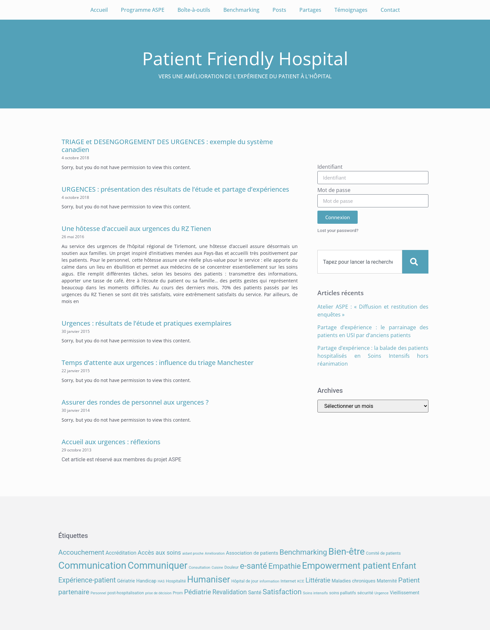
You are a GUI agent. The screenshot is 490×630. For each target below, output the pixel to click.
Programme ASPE (142, 9)
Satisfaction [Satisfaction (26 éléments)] (282, 591)
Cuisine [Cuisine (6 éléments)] (217, 567)
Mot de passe (333, 190)
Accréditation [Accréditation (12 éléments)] (120, 553)
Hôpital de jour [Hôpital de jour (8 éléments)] (244, 581)
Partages (310, 9)
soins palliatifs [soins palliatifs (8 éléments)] (342, 592)
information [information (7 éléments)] (269, 581)
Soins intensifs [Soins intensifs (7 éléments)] (315, 593)
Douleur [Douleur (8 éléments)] (231, 567)
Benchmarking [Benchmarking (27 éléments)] (303, 552)
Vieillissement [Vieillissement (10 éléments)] (404, 593)
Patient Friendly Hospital (245, 58)
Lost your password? (337, 230)
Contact (390, 9)
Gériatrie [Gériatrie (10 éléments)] (126, 581)
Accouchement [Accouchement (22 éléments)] (81, 552)
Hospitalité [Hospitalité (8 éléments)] (176, 581)
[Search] (415, 262)
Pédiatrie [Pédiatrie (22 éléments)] (197, 592)
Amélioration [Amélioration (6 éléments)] (214, 553)
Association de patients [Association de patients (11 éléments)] (252, 553)
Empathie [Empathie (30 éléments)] (284, 566)
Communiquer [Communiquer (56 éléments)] (158, 565)
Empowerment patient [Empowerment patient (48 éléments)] (346, 565)
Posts (279, 9)
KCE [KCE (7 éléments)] (300, 581)
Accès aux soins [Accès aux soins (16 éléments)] (159, 552)
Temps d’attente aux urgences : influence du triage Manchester (158, 362)
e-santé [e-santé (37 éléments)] (253, 566)
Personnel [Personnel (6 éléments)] (98, 593)
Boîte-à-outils (194, 9)
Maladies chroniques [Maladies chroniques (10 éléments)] (353, 581)
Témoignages (351, 9)
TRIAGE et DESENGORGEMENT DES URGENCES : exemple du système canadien (167, 145)
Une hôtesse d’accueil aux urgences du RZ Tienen (136, 228)
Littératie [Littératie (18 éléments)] (318, 580)
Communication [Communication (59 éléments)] (92, 565)
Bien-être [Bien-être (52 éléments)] (347, 551)
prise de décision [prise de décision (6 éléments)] (158, 593)
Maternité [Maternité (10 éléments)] (387, 581)
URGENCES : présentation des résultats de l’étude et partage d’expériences (175, 189)
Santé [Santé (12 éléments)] (254, 592)
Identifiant (330, 167)
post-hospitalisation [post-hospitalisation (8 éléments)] (125, 592)
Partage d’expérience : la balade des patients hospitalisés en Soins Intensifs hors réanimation (372, 355)
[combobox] (359, 262)
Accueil (99, 9)
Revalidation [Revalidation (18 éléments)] (229, 592)
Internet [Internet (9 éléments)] (288, 580)
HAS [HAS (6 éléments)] (161, 581)
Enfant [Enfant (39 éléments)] (404, 566)
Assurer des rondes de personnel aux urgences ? (135, 402)
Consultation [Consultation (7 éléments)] (199, 567)
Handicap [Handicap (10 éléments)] (146, 581)
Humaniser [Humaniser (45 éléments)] (208, 579)
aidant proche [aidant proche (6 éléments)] (192, 553)
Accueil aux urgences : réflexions (111, 441)
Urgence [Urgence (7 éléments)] (381, 593)
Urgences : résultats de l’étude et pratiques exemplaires (147, 323)
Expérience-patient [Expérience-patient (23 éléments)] (87, 580)
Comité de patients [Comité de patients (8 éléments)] (383, 553)
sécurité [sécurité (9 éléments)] (365, 592)
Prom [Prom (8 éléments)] (178, 592)
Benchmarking (241, 9)
